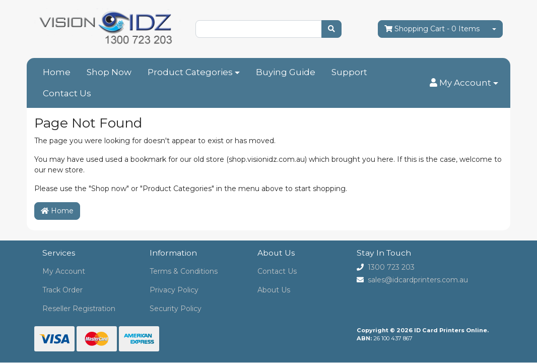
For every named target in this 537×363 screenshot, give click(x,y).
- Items (432, 29)
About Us (273, 289)
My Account (63, 271)
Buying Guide (285, 72)
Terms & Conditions (184, 271)
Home (57, 72)
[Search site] (331, 29)
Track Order (62, 289)
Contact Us (67, 93)
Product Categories (190, 72)
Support (349, 72)
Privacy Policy (174, 289)
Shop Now (109, 72)
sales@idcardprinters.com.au (418, 279)
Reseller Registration (78, 308)
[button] (464, 83)
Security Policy (176, 308)
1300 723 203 (391, 267)
